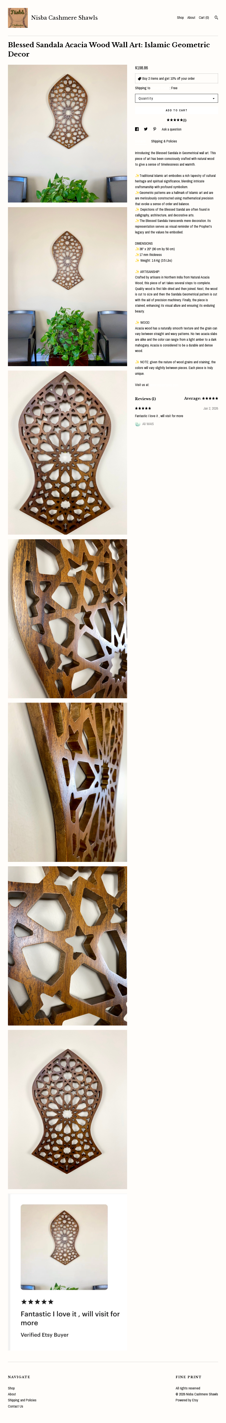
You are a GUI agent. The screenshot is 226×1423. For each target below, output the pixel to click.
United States (160, 87)
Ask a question (171, 129)
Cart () (204, 17)
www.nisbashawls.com (164, 384)
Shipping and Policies (22, 1400)
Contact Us (15, 1406)
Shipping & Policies (164, 141)
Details (141, 141)
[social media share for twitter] (146, 129)
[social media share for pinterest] (155, 129)
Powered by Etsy (187, 1400)
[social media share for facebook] (137, 129)
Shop (180, 17)
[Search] (216, 18)
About (191, 17)
